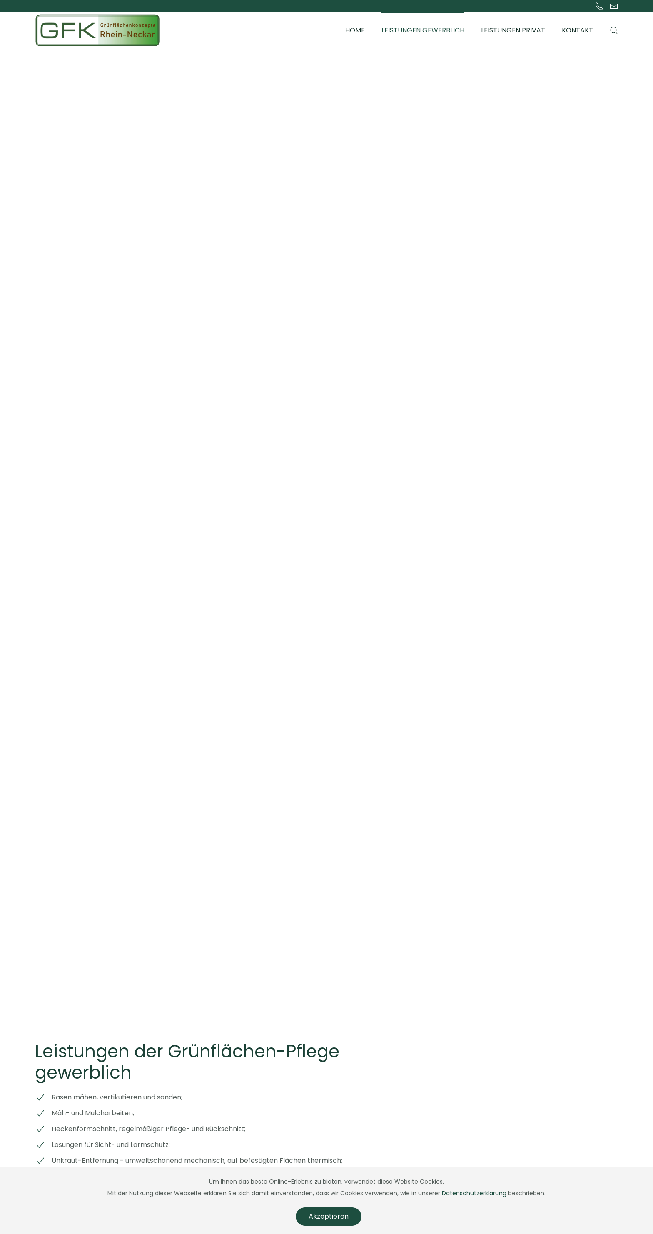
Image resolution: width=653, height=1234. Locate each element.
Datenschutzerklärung (474, 1193)
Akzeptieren (329, 1216)
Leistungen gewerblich (422, 30)
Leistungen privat (513, 30)
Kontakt (577, 30)
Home (355, 30)
